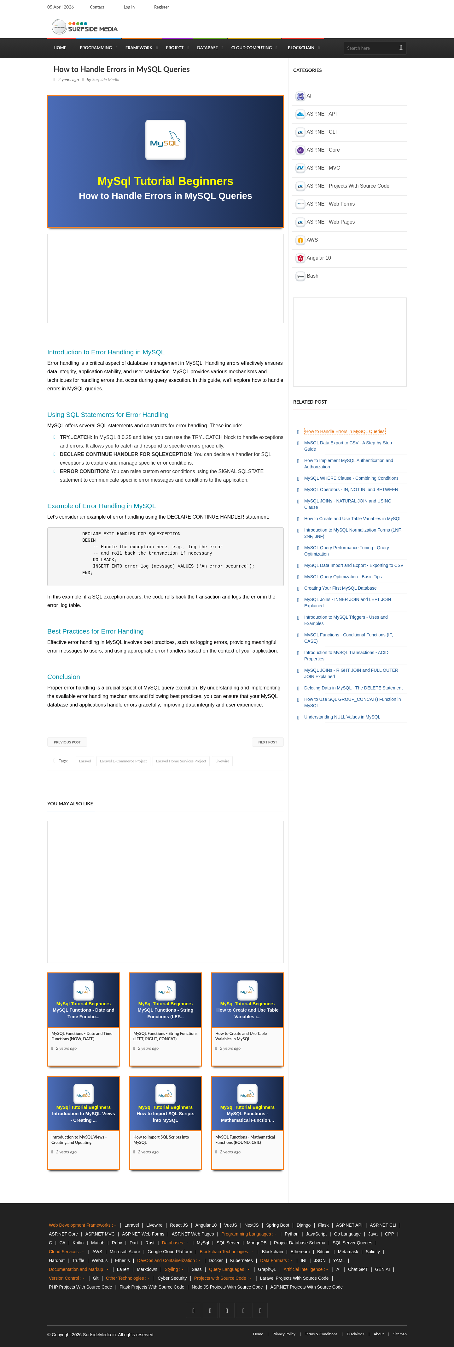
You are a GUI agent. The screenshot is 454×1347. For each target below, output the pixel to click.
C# (62, 1242)
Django (304, 1225)
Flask (323, 1225)
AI (303, 96)
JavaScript (316, 1233)
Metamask (348, 1251)
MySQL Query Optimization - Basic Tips (343, 576)
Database (207, 47)
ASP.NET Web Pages (325, 222)
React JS (179, 1225)
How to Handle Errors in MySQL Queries (345, 431)
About (379, 1334)
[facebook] (193, 1310)
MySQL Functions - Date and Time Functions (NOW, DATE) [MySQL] (80, 1037)
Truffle (78, 1260)
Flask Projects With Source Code (151, 1287)
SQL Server (228, 1242)
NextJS (251, 1225)
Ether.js (122, 1260)
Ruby (117, 1242)
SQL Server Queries (352, 1242)
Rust (149, 1242)
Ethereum (300, 1251)
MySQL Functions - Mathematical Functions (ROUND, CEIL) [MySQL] (239, 1144)
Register (164, 6)
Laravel (85, 761)
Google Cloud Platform (170, 1251)
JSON (320, 1260)
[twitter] (210, 1310)
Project (175, 47)
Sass (196, 1269)
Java (373, 1233)
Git (96, 1278)
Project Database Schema (299, 1242)
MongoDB (256, 1242)
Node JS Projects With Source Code (227, 1287)
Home (60, 47)
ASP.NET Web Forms (325, 204)
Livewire (222, 761)
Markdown (147, 1269)
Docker (216, 1260)
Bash (306, 276)
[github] (243, 1310)
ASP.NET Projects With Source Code (342, 186)
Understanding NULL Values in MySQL (342, 716)
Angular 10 (313, 258)
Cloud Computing (251, 47)
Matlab (97, 1242)
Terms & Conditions (321, 1334)
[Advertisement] (165, 278)
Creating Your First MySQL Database (340, 588)
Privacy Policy (284, 1334)
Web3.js (100, 1260)
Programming (96, 47)
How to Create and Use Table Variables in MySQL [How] (243, 1037)
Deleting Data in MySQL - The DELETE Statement (353, 687)
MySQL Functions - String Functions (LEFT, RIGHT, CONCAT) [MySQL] (158, 1040)
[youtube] (227, 1310)
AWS (306, 240)
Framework (139, 47)
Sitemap (400, 1334)
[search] (401, 48)
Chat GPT (358, 1269)
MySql (203, 1242)
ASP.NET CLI (316, 132)
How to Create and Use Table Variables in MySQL (353, 518)
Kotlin (78, 1242)
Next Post (268, 742)
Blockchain (301, 47)
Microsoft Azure (125, 1251)
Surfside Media (105, 79)
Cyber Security (172, 1278)
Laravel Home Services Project (181, 761)
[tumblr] (260, 1310)
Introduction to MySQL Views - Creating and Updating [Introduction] (81, 1140)
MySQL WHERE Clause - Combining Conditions (351, 478)
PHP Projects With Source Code (80, 1287)
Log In (130, 6)
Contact (97, 6)
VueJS (230, 1225)
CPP (389, 1233)
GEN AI (382, 1269)
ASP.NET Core (317, 150)
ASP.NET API (316, 114)
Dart (134, 1242)
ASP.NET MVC (317, 168)
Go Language (347, 1233)
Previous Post (67, 742)
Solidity (373, 1251)
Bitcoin (323, 1251)
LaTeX (123, 1269)
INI (303, 1260)
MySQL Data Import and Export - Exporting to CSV (354, 565)
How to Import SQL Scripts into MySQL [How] (164, 1140)
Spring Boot (277, 1225)
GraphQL (267, 1269)
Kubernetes (241, 1260)
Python (292, 1233)
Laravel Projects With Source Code (294, 1278)
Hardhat (57, 1260)
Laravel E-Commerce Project (123, 761)
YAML (339, 1260)
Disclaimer (355, 1334)
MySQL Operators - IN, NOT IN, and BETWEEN (351, 489)
